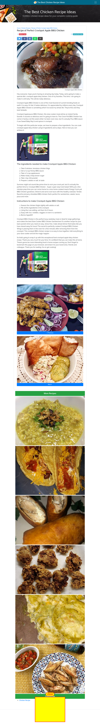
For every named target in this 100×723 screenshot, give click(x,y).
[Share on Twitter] (19, 38)
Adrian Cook (22, 34)
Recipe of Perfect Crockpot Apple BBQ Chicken (44, 28)
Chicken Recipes (25, 28)
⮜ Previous (50, 333)
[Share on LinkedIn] (29, 38)
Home (18, 28)
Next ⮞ (50, 384)
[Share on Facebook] (24, 38)
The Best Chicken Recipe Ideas (49, 2)
